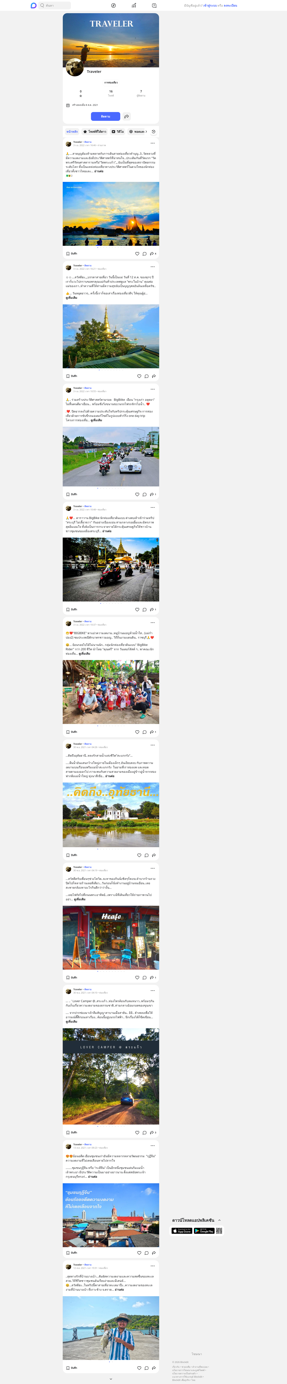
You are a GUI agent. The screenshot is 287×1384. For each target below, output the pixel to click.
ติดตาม (105, 116)
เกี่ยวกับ (176, 1366)
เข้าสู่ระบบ (210, 5)
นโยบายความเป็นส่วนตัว (184, 1373)
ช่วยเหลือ (186, 1366)
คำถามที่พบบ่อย (200, 1366)
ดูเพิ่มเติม (71, 297)
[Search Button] (42, 5)
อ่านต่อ (98, 171)
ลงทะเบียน (230, 5)
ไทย (193, 1380)
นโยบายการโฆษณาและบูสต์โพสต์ (188, 1370)
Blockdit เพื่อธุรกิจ (180, 1380)
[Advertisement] (196, 1295)
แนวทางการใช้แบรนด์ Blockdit (187, 1376)
